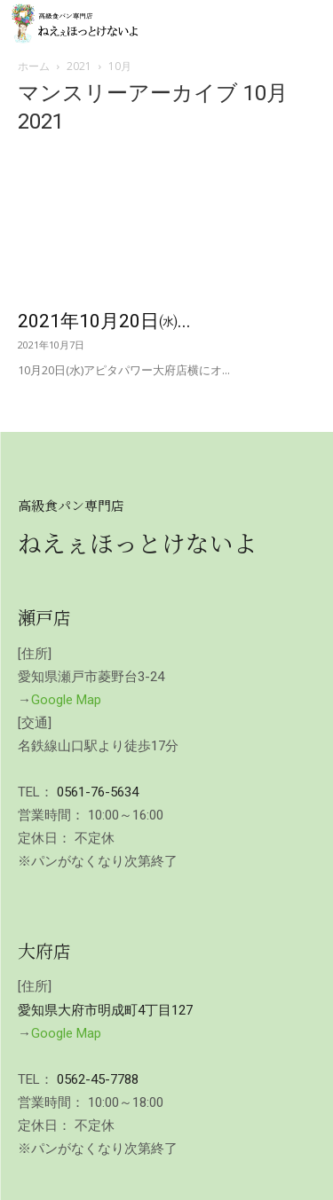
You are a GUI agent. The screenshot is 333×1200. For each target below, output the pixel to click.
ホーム (34, 66)
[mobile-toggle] (304, 24)
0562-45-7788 (98, 1079)
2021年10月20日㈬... (104, 321)
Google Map (66, 700)
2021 (79, 66)
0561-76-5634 (98, 792)
